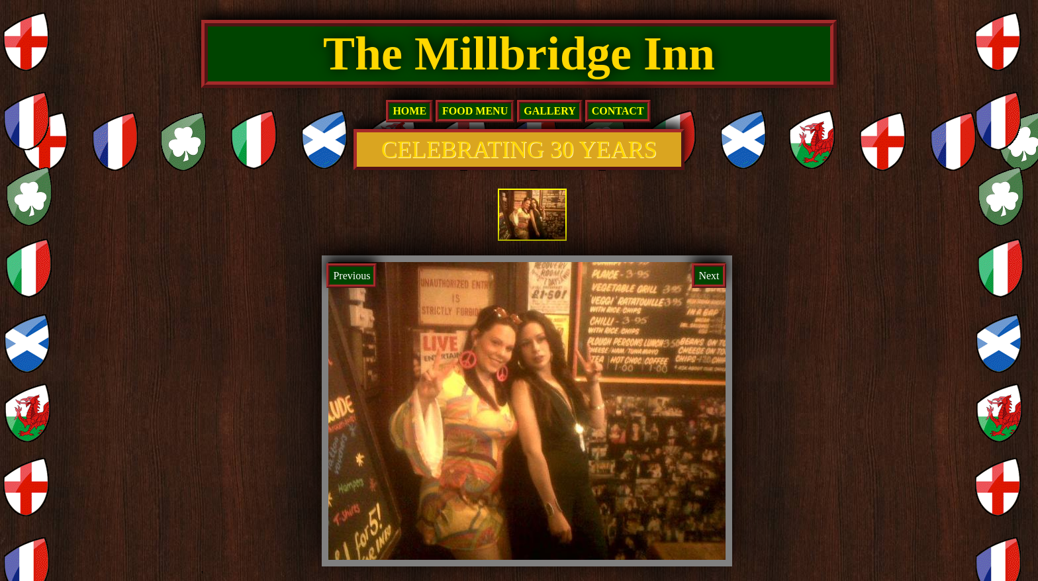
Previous (351, 275)
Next (708, 275)
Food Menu (475, 110)
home (409, 110)
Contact (618, 110)
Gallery (550, 110)
